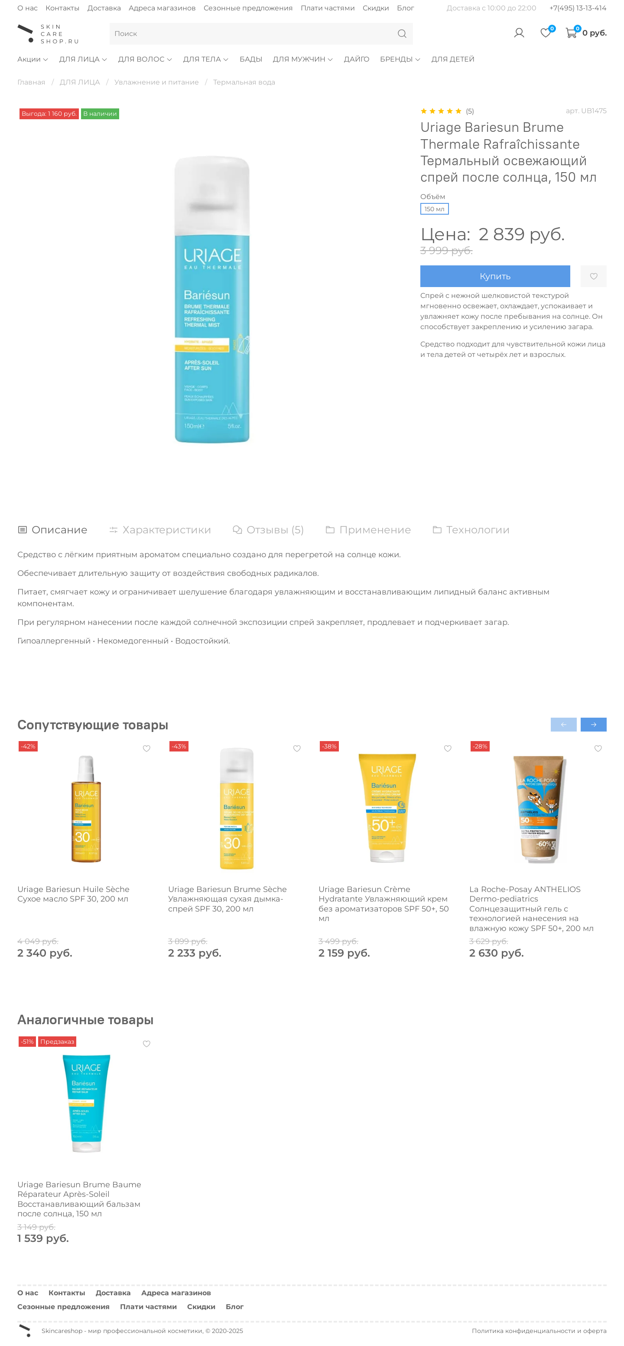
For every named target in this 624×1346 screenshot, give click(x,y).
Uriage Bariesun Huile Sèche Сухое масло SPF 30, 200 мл (73, 894)
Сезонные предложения (248, 8)
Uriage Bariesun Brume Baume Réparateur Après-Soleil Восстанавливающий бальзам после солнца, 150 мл (79, 1199)
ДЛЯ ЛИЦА (83, 59)
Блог (405, 8)
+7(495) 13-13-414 (578, 8)
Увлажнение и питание (156, 82)
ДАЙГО (357, 59)
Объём (432, 197)
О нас (27, 8)
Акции (33, 59)
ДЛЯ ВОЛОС (145, 59)
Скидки (376, 8)
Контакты (63, 8)
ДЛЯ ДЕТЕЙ (453, 59)
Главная (31, 82)
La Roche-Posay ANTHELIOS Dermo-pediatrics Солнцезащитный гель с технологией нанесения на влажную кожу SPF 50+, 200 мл (531, 908)
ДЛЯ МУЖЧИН (303, 59)
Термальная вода (244, 82)
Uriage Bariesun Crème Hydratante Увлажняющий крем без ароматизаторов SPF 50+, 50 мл (383, 903)
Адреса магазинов (162, 8)
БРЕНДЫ (400, 59)
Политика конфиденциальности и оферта (539, 1331)
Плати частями (328, 8)
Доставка (104, 8)
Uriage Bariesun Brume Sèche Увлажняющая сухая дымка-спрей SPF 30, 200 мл (227, 898)
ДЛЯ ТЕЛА (206, 59)
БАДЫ (251, 59)
